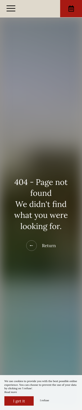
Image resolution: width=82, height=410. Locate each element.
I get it (19, 400)
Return (41, 245)
